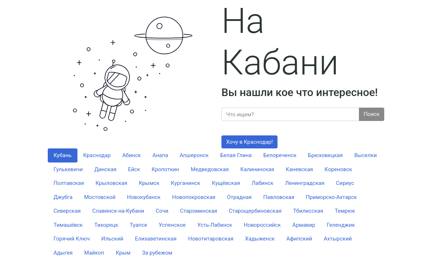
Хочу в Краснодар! (249, 142)
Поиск (372, 114)
